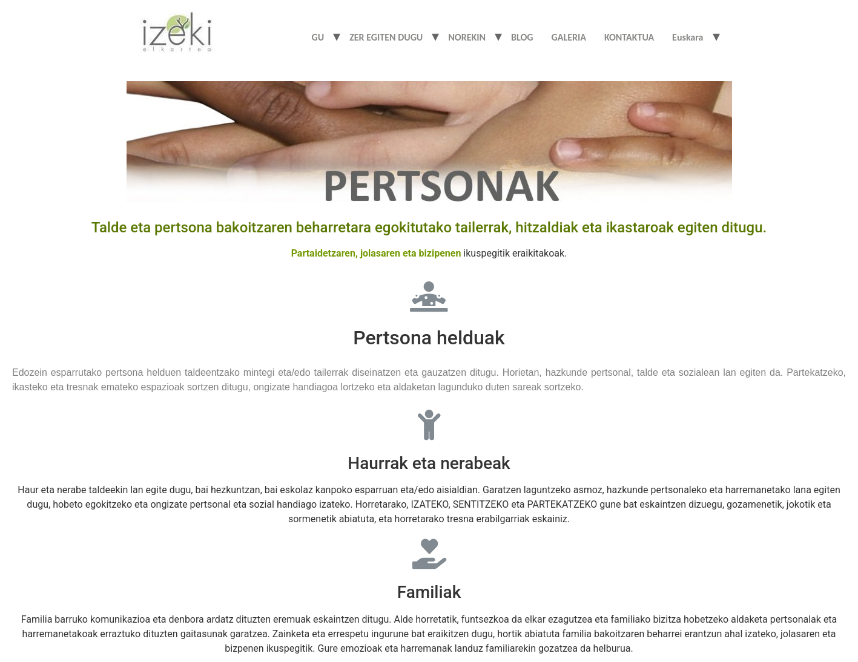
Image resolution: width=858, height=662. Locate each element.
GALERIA (569, 37)
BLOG (522, 37)
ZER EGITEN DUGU (386, 37)
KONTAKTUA (629, 37)
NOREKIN (467, 37)
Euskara (687, 37)
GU (318, 37)
